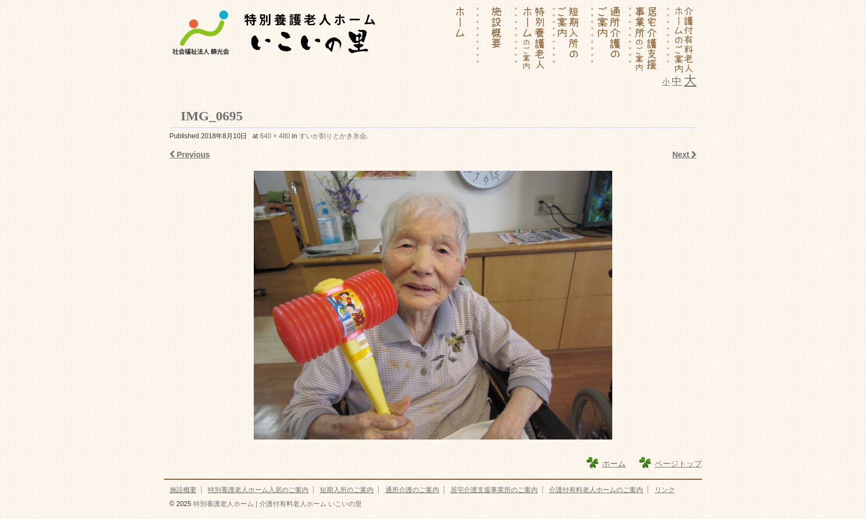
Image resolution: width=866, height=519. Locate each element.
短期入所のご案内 (347, 490)
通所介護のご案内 (412, 490)
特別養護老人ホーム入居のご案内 (258, 490)
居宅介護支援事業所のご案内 (494, 490)
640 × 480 (275, 136)
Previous (190, 154)
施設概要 (183, 490)
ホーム (614, 463)
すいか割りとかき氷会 (332, 136)
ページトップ (678, 463)
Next (684, 154)
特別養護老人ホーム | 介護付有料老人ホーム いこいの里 (276, 504)
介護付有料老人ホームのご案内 (596, 490)
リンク (665, 490)
